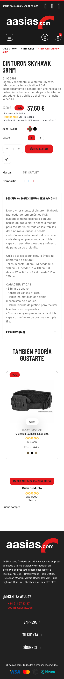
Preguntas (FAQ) (15, 332)
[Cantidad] (13, 149)
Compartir (24, 181)
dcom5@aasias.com (12, 6)
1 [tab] (27, 468)
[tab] (32, 199)
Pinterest (33, 181)
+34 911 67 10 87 (31, 6)
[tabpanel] (32, 417)
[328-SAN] (36, 453)
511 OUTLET (31, 172)
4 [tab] (37, 468)
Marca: (7, 172)
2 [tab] (30, 468)
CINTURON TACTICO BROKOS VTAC (32, 433)
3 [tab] (33, 468)
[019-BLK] (35, 129)
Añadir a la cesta (39, 148)
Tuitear (28, 181)
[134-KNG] (30, 129)
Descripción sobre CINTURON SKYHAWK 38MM (31, 198)
